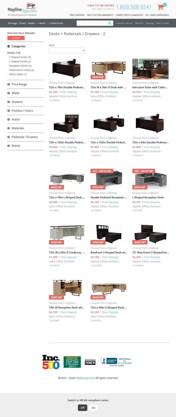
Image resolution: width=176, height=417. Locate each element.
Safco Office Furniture (103, 96)
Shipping (150, 23)
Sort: (51, 45)
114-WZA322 (96, 265)
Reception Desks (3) (20, 65)
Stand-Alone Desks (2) (21, 70)
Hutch (16, 119)
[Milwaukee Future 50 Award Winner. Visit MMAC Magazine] (90, 362)
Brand (16, 146)
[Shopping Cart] (161, 8)
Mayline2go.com (85, 377)
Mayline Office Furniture (63, 96)
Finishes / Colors (22, 111)
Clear (16, 37)
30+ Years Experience (157, 15)
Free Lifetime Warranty (100, 15)
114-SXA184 (96, 320)
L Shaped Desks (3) (20, 61)
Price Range (19, 84)
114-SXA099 (54, 210)
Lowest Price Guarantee (129, 15)
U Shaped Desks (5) (20, 57)
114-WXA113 (137, 155)
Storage (12, 23)
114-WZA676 (137, 265)
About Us (139, 23)
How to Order (162, 23)
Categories (19, 46)
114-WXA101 (96, 155)
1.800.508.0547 (134, 7)
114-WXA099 (54, 100)
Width (15, 93)
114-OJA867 (137, 210)
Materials (18, 128)
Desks (31, 23)
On (94, 407)
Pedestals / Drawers (25, 137)
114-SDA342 (96, 100)
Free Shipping (77, 15)
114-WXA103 (137, 100)
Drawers (17, 102)
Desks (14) (13, 52)
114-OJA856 (96, 210)
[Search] (109, 23)
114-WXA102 (54, 155)
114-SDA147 (54, 265)
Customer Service (124, 23)
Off (83, 407)
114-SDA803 (54, 320)
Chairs (22, 23)
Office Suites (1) (18, 74)
